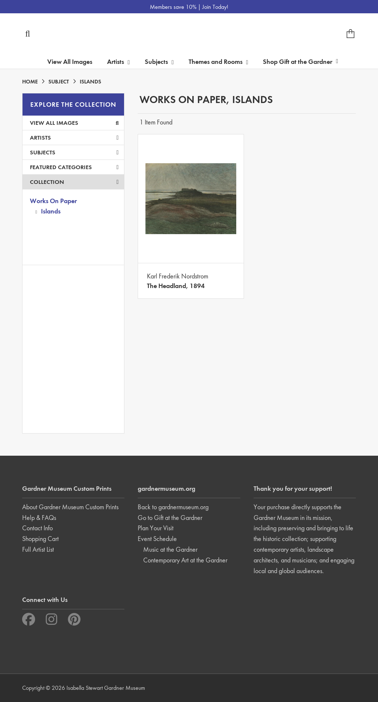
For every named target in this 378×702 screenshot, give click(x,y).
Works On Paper (53, 200)
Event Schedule (157, 538)
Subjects (74, 152)
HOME (30, 81)
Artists (74, 137)
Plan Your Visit (155, 528)
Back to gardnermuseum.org (173, 507)
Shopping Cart (40, 538)
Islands (51, 211)
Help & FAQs (39, 517)
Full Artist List (38, 549)
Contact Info (37, 528)
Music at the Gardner (170, 549)
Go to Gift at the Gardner (170, 517)
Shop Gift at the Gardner (300, 61)
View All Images (69, 61)
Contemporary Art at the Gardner (185, 560)
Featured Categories (74, 167)
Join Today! (215, 7)
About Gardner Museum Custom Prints (70, 507)
